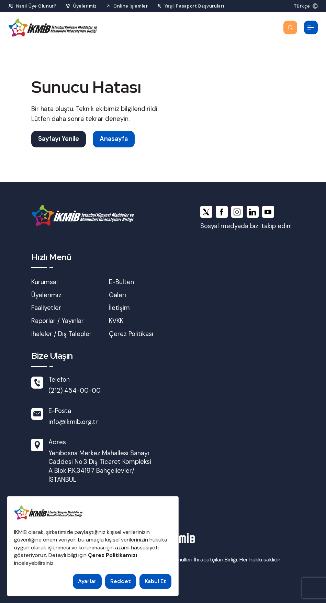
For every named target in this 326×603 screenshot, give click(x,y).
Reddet (120, 581)
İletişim (119, 308)
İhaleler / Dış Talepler (61, 334)
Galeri (117, 295)
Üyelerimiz (46, 295)
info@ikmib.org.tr (73, 422)
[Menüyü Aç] (311, 27)
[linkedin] (253, 212)
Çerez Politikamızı (112, 555)
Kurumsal (44, 282)
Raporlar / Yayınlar (57, 321)
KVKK (116, 321)
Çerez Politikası (131, 334)
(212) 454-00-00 (74, 391)
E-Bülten (121, 282)
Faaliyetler (46, 308)
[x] (206, 212)
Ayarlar (87, 581)
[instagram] (237, 212)
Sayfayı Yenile (58, 139)
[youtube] (268, 212)
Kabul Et (155, 581)
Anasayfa (114, 139)
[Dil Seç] (306, 6)
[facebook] (222, 212)
